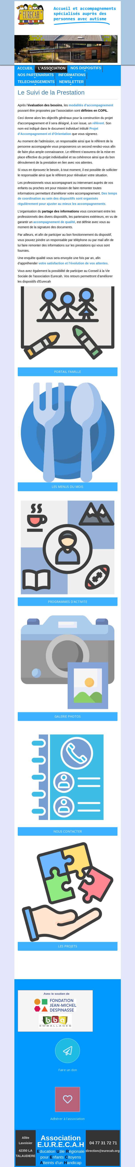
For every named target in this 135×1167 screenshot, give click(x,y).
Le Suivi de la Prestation (51, 92)
